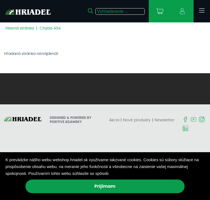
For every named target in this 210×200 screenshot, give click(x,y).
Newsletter (164, 120)
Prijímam (104, 186)
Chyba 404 (50, 28)
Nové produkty (137, 120)
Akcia (114, 120)
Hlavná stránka (19, 28)
